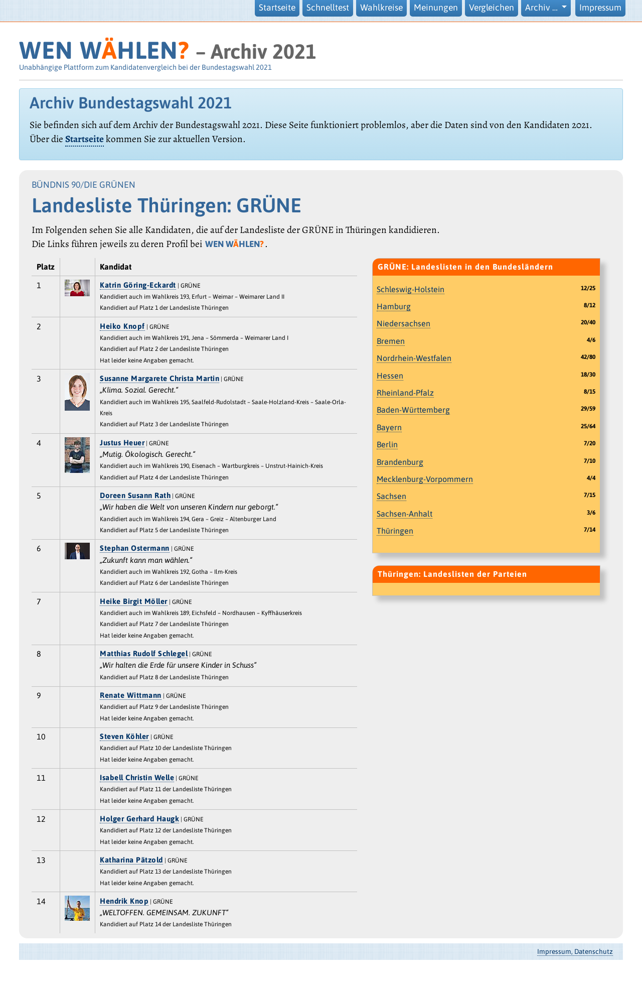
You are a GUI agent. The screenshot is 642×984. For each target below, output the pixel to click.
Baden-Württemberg (413, 409)
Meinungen (436, 8)
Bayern (389, 427)
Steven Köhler (124, 736)
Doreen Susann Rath (135, 495)
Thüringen (395, 530)
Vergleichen (491, 8)
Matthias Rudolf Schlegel (144, 653)
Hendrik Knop (124, 901)
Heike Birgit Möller (134, 601)
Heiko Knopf (122, 326)
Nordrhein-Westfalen (414, 357)
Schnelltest (327, 8)
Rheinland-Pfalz (405, 392)
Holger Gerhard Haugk (139, 818)
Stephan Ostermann (135, 548)
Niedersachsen (403, 323)
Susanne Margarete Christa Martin (159, 378)
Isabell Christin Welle (137, 777)
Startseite (277, 8)
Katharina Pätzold (131, 859)
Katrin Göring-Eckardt (138, 285)
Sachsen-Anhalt (404, 513)
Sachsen (391, 496)
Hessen (390, 375)
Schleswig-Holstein (410, 289)
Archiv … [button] (542, 8)
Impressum (600, 8)
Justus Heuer (122, 442)
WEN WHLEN (104, 50)
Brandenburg (400, 461)
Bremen (391, 340)
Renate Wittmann (131, 695)
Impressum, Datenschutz (575, 951)
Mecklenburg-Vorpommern (425, 478)
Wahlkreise (381, 8)
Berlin (387, 444)
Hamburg (394, 306)
